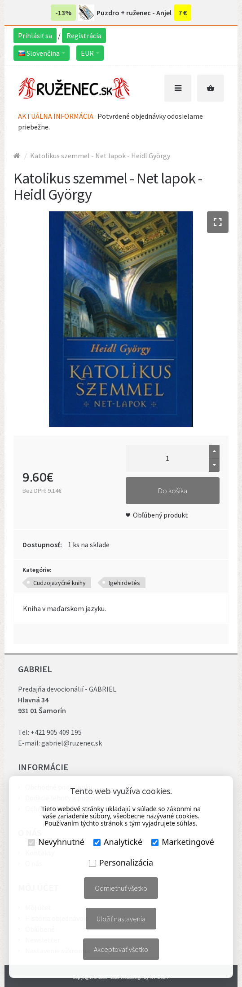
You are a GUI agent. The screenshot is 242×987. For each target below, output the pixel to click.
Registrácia (83, 35)
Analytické (117, 841)
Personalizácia (121, 862)
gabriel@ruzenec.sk (71, 742)
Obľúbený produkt (160, 514)
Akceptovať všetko (121, 949)
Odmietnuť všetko (121, 888)
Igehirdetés (124, 583)
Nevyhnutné (56, 841)
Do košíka (172, 491)
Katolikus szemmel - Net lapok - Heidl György (100, 155)
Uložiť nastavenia (121, 918)
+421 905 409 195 (56, 732)
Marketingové (182, 841)
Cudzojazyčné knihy (59, 583)
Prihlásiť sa (35, 35)
